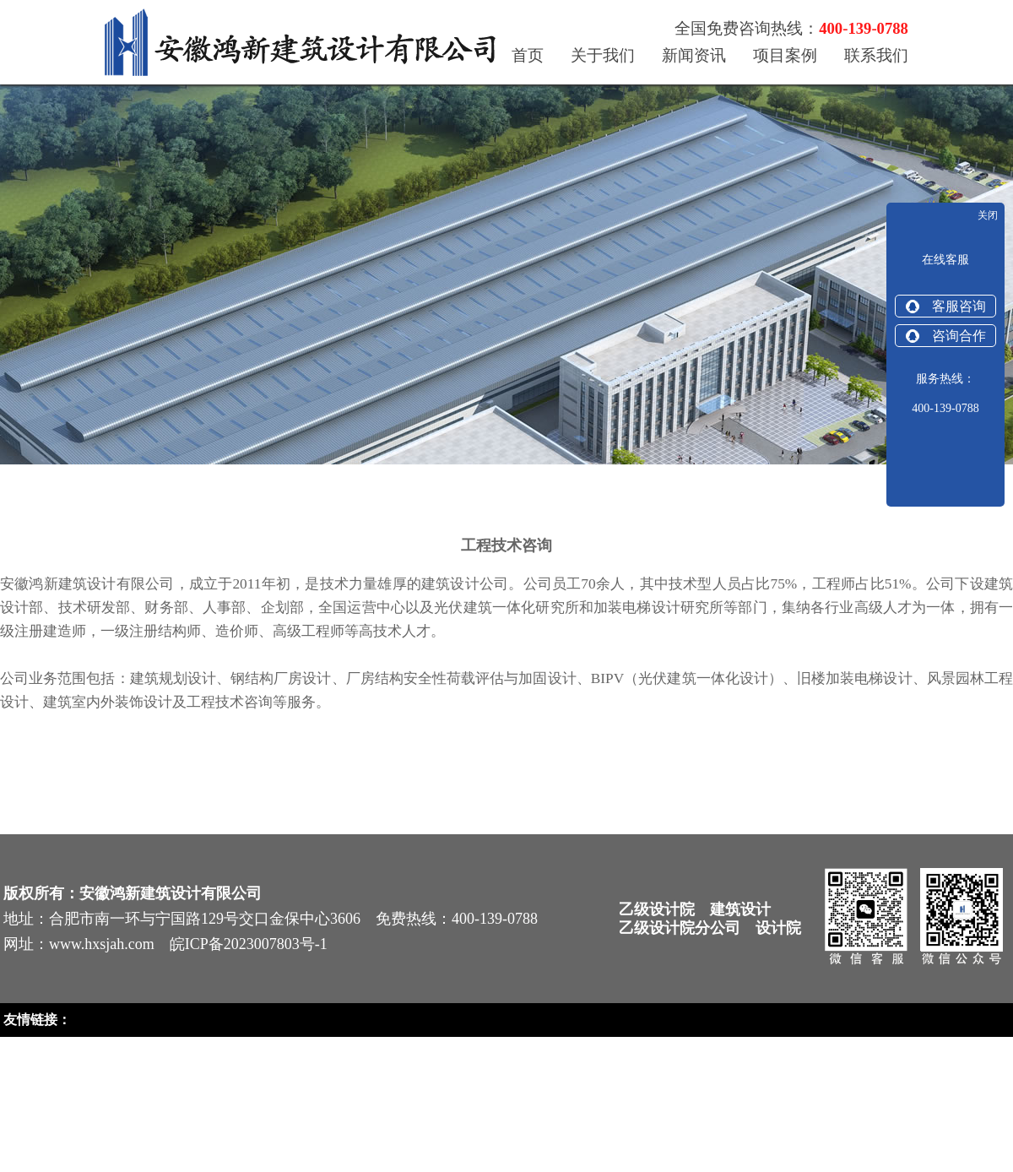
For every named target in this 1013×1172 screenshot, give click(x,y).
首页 (528, 55)
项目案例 (785, 55)
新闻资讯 (694, 55)
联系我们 (876, 55)
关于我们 (603, 55)
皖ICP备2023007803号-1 (249, 944)
